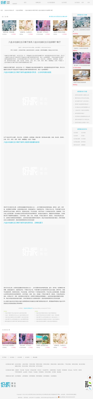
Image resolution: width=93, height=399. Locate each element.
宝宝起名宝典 (33, 370)
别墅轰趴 (83, 144)
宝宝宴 (82, 135)
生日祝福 (83, 138)
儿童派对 (17, 370)
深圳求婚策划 (32, 376)
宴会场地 (59, 372)
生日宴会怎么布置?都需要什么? (82, 107)
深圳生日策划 (75, 364)
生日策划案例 (51, 2)
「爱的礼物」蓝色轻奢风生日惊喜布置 (81, 30)
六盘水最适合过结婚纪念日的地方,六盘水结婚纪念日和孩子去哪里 (49, 319)
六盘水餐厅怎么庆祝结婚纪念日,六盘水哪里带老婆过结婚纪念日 (18, 319)
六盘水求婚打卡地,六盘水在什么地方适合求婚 (16, 313)
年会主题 (22, 370)
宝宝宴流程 (64, 370)
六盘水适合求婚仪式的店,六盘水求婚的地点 (46, 313)
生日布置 (64, 2)
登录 (89, 2)
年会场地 (36, 372)
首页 (25, 2)
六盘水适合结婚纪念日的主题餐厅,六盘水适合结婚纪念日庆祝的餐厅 (18, 317)
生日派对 (76, 135)
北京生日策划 (18, 364)
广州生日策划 (68, 364)
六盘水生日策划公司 (9, 10)
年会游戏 (59, 370)
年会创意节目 (46, 370)
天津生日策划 (32, 364)
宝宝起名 (30, 372)
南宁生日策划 (39, 366)
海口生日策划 (82, 364)
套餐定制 (38, 2)
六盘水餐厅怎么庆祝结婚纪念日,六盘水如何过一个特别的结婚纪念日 (49, 317)
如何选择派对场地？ (80, 113)
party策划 (25, 372)
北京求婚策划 (18, 376)
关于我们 (4, 357)
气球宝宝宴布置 (18, 372)
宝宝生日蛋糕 (48, 372)
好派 (29, 394)
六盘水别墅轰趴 (19, 10)
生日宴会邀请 (77, 138)
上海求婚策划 (25, 376)
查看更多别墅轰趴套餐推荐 (58, 16)
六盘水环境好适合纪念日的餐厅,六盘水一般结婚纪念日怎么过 (49, 315)
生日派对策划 (38, 394)
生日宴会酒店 (77, 141)
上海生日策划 (25, 364)
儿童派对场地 (53, 370)
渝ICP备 (52, 397)
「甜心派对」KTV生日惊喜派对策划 (81, 65)
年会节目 (75, 370)
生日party (70, 370)
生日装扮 (54, 372)
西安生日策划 (32, 366)
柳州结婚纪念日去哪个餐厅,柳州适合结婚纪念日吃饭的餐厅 (18, 321)
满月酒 (80, 370)
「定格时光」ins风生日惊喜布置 (80, 48)
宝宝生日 (39, 370)
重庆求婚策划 (39, 376)
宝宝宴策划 (41, 372)
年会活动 (27, 370)
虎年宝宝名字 (77, 144)
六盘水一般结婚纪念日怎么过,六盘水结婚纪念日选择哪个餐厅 (18, 315)
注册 (82, 2)
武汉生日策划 (25, 366)
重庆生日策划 (39, 364)
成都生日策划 (18, 366)
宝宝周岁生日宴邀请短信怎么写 (82, 116)
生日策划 (77, 2)
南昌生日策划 (61, 364)
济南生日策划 (53, 364)
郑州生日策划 (46, 364)
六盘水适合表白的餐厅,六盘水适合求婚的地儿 (47, 321)
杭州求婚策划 (46, 376)
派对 (52, 213)
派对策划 (83, 141)
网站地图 (35, 357)
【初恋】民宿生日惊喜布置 (79, 82)
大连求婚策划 (53, 376)
